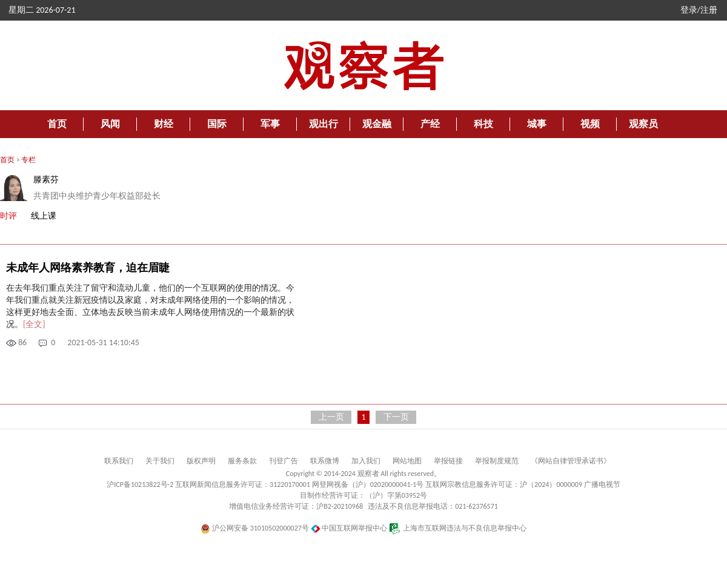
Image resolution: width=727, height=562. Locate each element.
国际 (217, 124)
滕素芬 (46, 179)
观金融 (376, 124)
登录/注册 (698, 10)
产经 (430, 124)
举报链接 (448, 461)
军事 (270, 124)
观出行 (323, 124)
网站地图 (407, 461)
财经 (163, 124)
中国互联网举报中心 (349, 528)
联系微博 (324, 461)
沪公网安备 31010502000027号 (255, 528)
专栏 (28, 160)
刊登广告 (283, 461)
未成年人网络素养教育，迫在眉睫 (88, 267)
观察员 (643, 124)
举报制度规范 (497, 461)
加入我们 (365, 461)
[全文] (34, 324)
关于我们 (159, 461)
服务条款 (242, 461)
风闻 (110, 124)
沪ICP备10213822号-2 (140, 484)
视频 (590, 124)
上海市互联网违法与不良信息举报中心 (457, 528)
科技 (483, 124)
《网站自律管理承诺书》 (571, 461)
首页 (57, 124)
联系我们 (118, 461)
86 (22, 342)
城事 (536, 124)
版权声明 (201, 461)
